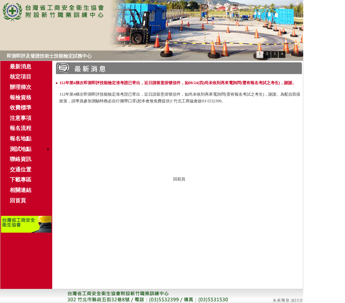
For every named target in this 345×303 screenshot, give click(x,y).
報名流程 (20, 128)
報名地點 (20, 138)
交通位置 (20, 169)
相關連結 (20, 190)
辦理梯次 (20, 87)
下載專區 (20, 179)
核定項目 (20, 76)
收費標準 (20, 107)
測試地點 (20, 149)
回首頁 (18, 200)
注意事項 (20, 118)
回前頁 (179, 179)
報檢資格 (20, 97)
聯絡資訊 (20, 159)
